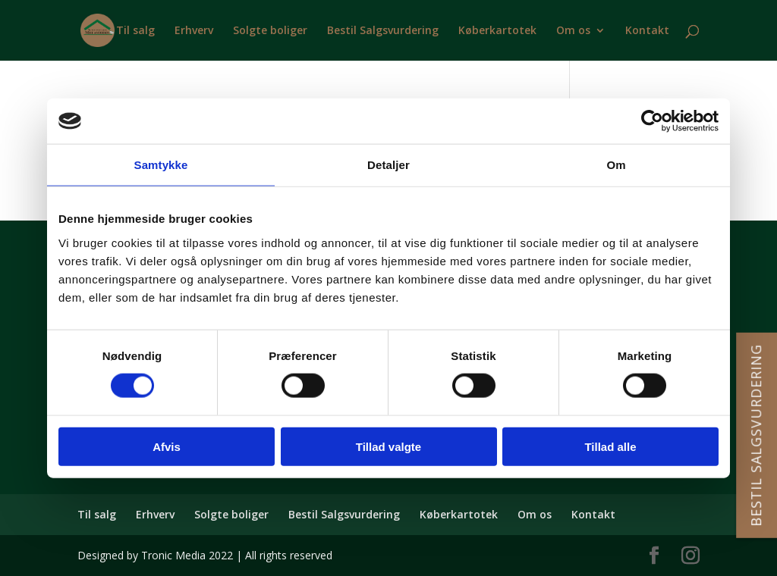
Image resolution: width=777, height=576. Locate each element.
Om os (573, 31)
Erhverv (194, 31)
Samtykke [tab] (161, 164)
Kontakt (647, 31)
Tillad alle (610, 446)
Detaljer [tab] (388, 164)
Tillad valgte (388, 446)
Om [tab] (615, 164)
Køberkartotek (497, 31)
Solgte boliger (270, 31)
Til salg (135, 31)
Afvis (167, 446)
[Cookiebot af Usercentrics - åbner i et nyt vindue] (652, 121)
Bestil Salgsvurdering (383, 31)
